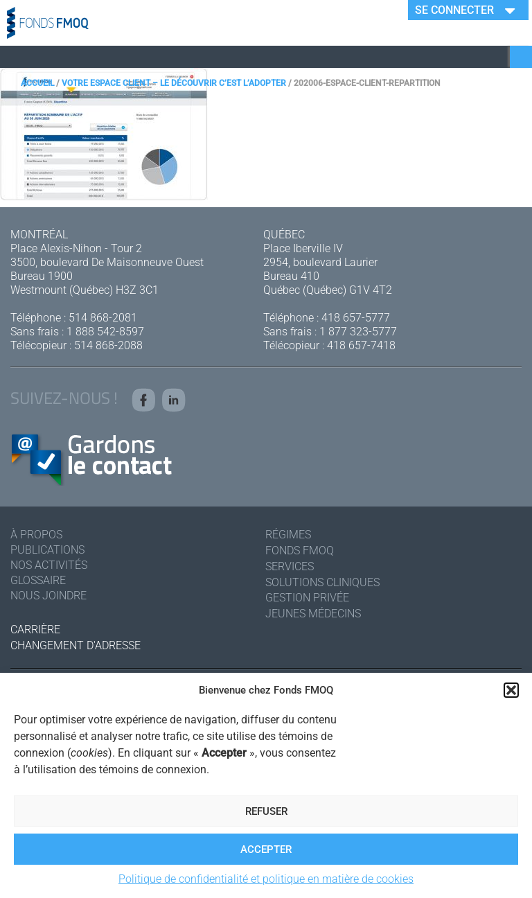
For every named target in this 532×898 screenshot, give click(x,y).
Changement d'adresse (75, 645)
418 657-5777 (355, 317)
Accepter (266, 849)
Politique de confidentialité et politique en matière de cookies (266, 879)
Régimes (288, 534)
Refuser (266, 811)
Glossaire (38, 580)
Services (289, 566)
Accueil (37, 83)
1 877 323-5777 (358, 331)
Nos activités (48, 565)
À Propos (36, 534)
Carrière (35, 629)
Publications (47, 549)
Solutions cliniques (322, 582)
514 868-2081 (103, 317)
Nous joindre (48, 595)
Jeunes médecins (313, 613)
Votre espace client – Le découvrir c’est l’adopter (174, 83)
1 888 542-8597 (105, 331)
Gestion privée (307, 597)
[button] (511, 690)
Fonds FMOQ (299, 550)
